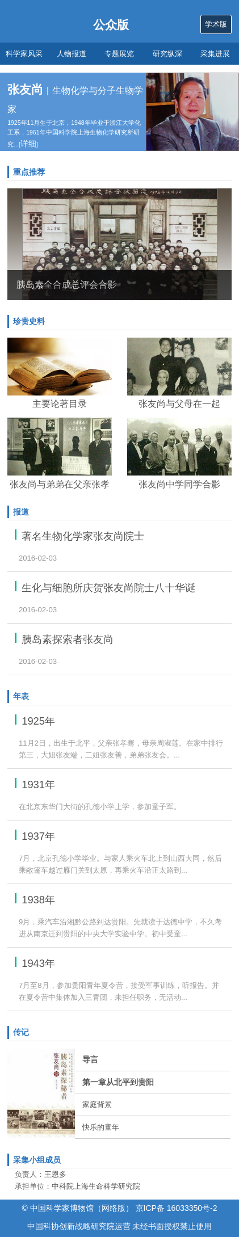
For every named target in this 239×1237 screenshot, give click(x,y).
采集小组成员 (37, 1159)
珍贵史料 (29, 321)
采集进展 (215, 53)
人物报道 (71, 53)
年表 (21, 696)
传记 (21, 1032)
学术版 (216, 24)
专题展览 (119, 53)
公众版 (111, 24)
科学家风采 (24, 53)
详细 (28, 143)
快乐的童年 (100, 1127)
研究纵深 (167, 53)
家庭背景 (97, 1104)
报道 (21, 511)
